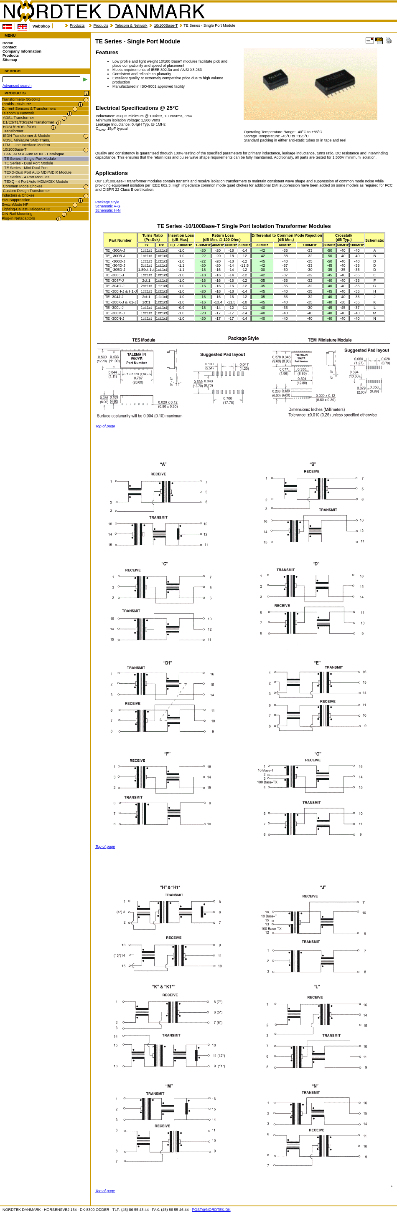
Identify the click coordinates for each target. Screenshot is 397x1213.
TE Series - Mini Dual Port (26, 168)
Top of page (105, 426)
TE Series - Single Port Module (30, 159)
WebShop (41, 26)
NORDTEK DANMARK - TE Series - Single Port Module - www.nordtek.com (103, 11)
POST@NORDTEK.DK (211, 1210)
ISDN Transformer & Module (26, 136)
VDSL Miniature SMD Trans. (26, 140)
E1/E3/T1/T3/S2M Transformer (28, 122)
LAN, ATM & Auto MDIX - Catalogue (34, 154)
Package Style (107, 202)
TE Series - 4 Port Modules (26, 177)
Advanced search (17, 85)
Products (77, 25)
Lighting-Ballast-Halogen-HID (26, 209)
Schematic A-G (107, 206)
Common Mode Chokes (23, 186)
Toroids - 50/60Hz (16, 104)
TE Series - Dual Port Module (28, 163)
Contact (10, 47)
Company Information (22, 51)
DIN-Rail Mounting (17, 214)
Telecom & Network (131, 25)
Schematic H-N (108, 210)
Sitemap (10, 60)
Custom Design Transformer (26, 191)
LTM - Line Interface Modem (26, 145)
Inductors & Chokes (18, 195)
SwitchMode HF (15, 204)
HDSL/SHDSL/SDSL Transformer (20, 129)
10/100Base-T (166, 25)
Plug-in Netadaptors (18, 218)
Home (8, 43)
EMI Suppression (16, 200)
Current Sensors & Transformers (29, 108)
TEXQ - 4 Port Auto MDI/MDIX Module (36, 181)
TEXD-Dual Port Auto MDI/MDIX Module (37, 172)
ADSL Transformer (18, 118)
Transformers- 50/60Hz (21, 99)
